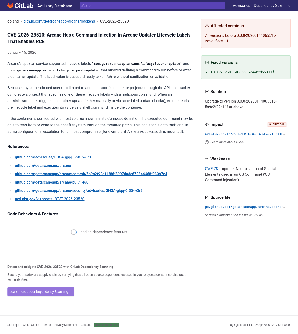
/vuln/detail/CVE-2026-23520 (49, 199)
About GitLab (31, 324)
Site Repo (13, 324)
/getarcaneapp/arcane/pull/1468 (51, 182)
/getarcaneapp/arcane (43, 165)
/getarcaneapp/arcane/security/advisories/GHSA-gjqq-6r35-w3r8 (78, 190)
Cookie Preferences (106, 324)
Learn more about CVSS (227, 142)
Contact (86, 324)
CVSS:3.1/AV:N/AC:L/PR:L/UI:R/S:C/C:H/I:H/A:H (248, 134)
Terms (47, 324)
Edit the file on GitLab (247, 215)
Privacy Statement (65, 324)
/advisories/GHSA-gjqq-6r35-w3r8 (53, 157)
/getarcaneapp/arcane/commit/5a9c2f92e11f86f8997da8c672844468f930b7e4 (91, 174)
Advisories (241, 5)
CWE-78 (211, 169)
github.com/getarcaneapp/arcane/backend (59, 21)
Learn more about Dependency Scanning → (41, 292)
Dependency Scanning (272, 5)
